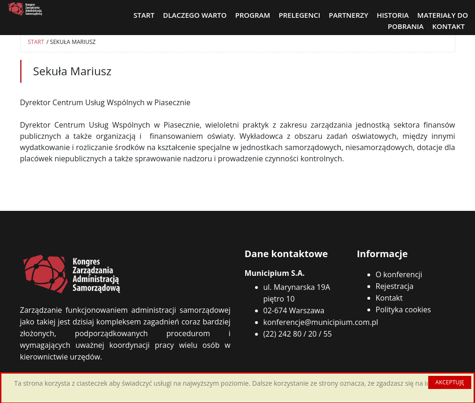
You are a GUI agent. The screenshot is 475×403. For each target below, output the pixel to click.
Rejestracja (395, 286)
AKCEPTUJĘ (449, 382)
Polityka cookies (403, 309)
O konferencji (399, 274)
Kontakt (389, 298)
